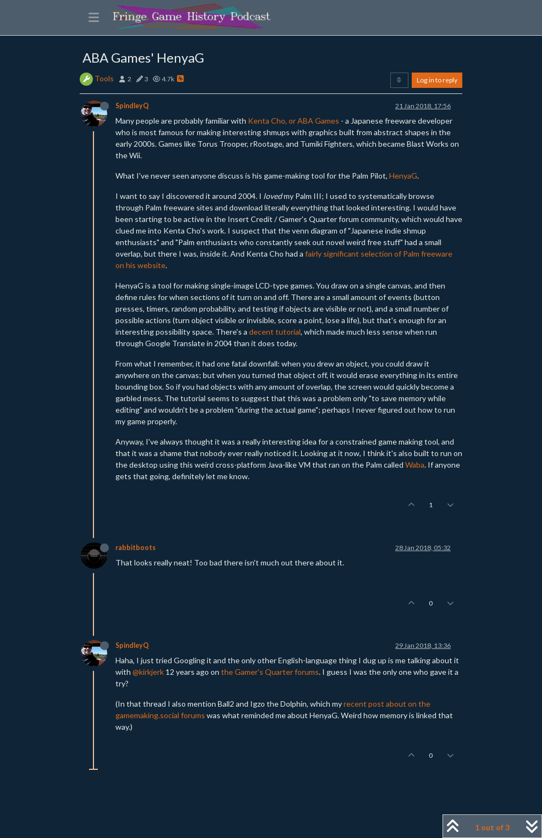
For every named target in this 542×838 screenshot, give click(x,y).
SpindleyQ (132, 106)
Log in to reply (437, 80)
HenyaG (403, 175)
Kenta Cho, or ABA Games (293, 120)
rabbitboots (135, 547)
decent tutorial (275, 331)
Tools (104, 78)
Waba (414, 464)
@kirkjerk (148, 671)
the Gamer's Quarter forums (270, 671)
